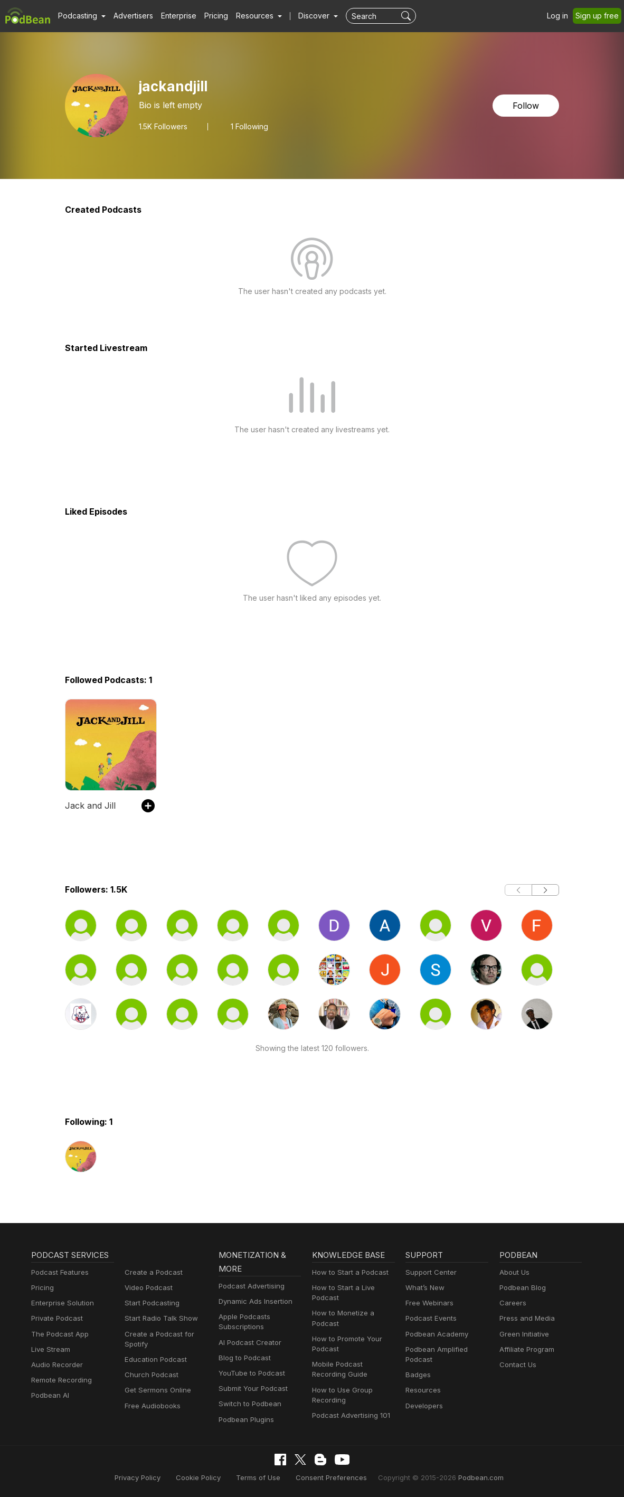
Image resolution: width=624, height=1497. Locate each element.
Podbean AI (49, 1395)
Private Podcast (55, 1318)
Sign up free (599, 16)
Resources (422, 1390)
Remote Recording (60, 1380)
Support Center (428, 1272)
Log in (561, 16)
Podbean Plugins (245, 1420)
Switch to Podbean (248, 1404)
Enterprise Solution (60, 1303)
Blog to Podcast (243, 1358)
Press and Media (525, 1318)
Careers (511, 1303)
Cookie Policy (207, 1477)
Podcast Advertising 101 (349, 1415)
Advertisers (129, 16)
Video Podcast (147, 1288)
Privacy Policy (150, 1477)
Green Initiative (522, 1334)
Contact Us (516, 1365)
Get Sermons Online (156, 1390)
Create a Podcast (151, 1272)
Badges (417, 1375)
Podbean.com (468, 1477)
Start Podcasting (150, 1303)
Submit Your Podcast (251, 1388)
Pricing (208, 16)
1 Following (249, 126)
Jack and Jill (88, 805)
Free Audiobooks (151, 1406)
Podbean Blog (521, 1288)
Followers (163, 126)
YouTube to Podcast (250, 1373)
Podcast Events (429, 1318)
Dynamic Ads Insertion (253, 1301)
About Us (513, 1272)
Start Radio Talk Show (159, 1318)
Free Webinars (428, 1303)
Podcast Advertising (249, 1286)
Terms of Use (263, 1477)
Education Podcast (154, 1359)
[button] (80, 16)
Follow (527, 105)
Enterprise (173, 16)
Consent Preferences (330, 1477)
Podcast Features (58, 1272)
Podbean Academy (434, 1334)
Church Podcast (149, 1375)
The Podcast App (57, 1334)
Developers (423, 1406)
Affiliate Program (525, 1349)
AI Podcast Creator (248, 1343)
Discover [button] (303, 16)
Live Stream (49, 1349)
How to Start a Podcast (347, 1272)
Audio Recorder (55, 1365)
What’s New (423, 1288)
